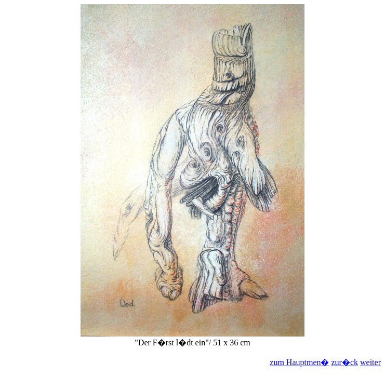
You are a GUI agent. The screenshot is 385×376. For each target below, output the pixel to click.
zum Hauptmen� (299, 362)
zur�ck (344, 362)
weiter (370, 362)
